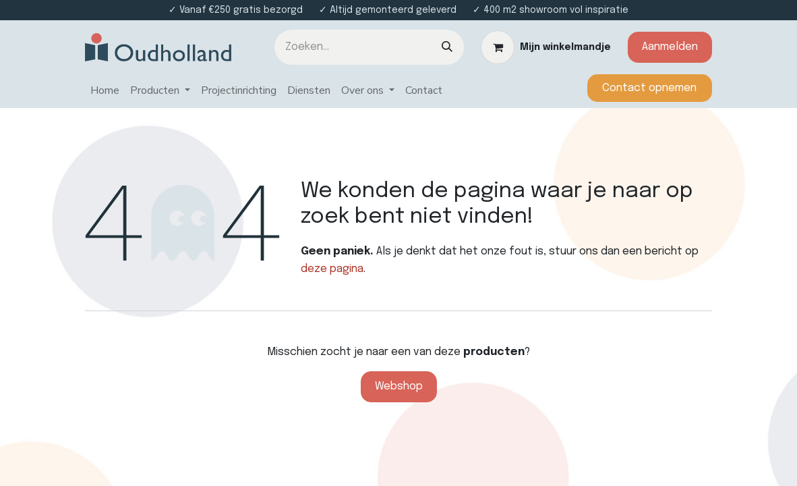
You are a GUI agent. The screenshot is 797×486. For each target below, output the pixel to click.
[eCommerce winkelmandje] (546, 47)
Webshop (399, 386)
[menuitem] (105, 91)
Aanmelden (670, 47)
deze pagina (332, 269)
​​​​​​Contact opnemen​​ (649, 88)
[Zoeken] (447, 47)
